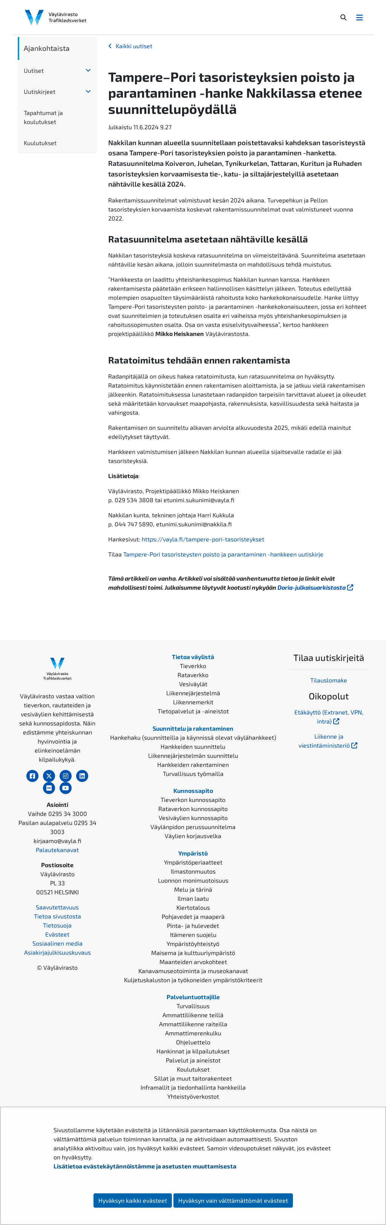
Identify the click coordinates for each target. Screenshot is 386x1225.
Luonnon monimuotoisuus (193, 880)
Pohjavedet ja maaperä (193, 916)
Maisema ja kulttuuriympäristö (193, 952)
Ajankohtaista (47, 48)
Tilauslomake (328, 680)
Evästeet (57, 934)
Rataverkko (193, 674)
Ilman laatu (193, 898)
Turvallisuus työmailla (193, 773)
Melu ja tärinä (193, 889)
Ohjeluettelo (193, 1042)
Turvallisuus (193, 1005)
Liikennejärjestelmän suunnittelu (193, 755)
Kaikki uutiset (134, 45)
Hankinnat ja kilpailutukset (193, 1051)
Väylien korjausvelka (193, 835)
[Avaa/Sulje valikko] (359, 17)
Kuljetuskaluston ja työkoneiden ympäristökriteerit (193, 979)
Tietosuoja (57, 925)
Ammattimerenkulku (193, 1032)
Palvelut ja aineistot (193, 1060)
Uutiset (34, 70)
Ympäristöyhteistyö (193, 943)
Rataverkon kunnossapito (193, 808)
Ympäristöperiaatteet (193, 862)
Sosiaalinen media (57, 943)
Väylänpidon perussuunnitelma (193, 826)
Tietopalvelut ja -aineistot (193, 710)
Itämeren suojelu (193, 934)
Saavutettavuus (57, 907)
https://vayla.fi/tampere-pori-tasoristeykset (203, 539)
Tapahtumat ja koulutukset (43, 117)
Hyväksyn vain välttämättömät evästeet (233, 1200)
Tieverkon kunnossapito (193, 799)
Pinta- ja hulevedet (193, 925)
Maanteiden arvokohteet (193, 961)
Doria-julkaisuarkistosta (316, 587)
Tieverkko (193, 665)
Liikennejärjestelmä (193, 692)
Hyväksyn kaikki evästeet (132, 1200)
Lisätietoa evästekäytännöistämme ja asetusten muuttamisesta (145, 1166)
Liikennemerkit (193, 701)
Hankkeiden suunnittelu (193, 746)
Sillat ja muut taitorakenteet (193, 1078)
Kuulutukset (40, 142)
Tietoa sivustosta (57, 916)
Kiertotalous (193, 907)
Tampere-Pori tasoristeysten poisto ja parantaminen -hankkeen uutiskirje (223, 554)
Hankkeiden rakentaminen (193, 764)
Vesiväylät (193, 683)
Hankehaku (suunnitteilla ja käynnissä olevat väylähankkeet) (193, 737)
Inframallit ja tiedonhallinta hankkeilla (193, 1087)
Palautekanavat (57, 849)
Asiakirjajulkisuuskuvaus (57, 952)
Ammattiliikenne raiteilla (193, 1023)
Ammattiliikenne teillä (193, 1014)
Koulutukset (193, 1069)
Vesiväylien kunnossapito (193, 817)
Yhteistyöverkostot (193, 1096)
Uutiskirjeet (39, 91)
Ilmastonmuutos (193, 871)
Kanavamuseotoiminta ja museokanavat (193, 970)
